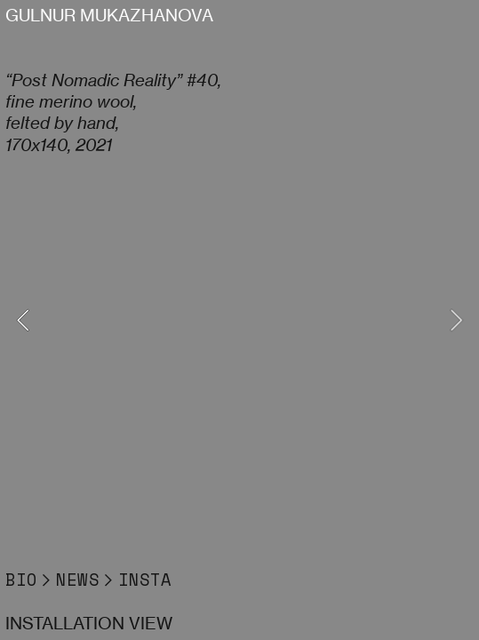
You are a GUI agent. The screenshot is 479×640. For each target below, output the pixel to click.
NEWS (77, 579)
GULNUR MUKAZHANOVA (109, 15)
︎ (46, 579)
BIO (21, 579)
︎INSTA (136, 579)
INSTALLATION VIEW (88, 623)
